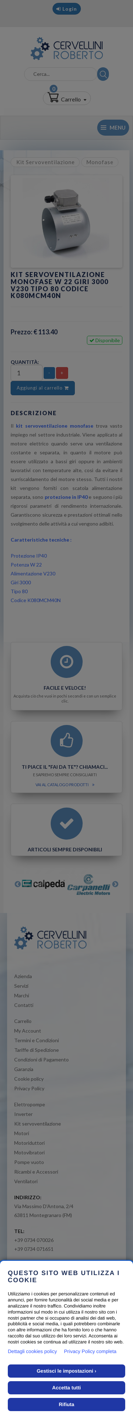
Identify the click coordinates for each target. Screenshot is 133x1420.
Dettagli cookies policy (32, 1351)
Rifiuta (66, 1404)
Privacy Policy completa (90, 1351)
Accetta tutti (66, 1387)
